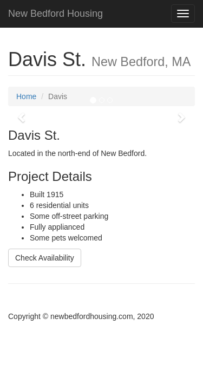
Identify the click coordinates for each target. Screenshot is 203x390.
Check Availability (44, 257)
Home (26, 96)
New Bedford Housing (55, 13)
